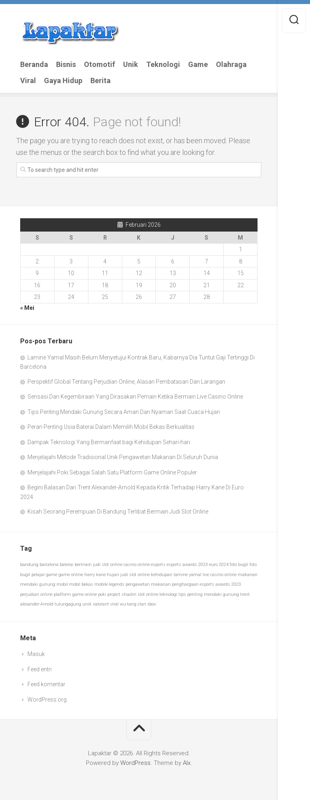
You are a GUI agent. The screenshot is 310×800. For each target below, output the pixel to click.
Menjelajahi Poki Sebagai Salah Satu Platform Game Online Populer (112, 472)
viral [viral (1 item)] (114, 604)
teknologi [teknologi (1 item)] (168, 594)
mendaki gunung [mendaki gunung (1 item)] (37, 584)
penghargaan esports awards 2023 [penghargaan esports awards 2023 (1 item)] (206, 584)
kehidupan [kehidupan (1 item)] (161, 574)
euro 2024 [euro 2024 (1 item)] (218, 564)
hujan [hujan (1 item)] (113, 574)
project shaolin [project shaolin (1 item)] (121, 594)
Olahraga (231, 65)
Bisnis (66, 65)
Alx (187, 763)
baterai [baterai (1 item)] (66, 564)
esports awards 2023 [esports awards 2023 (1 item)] (187, 564)
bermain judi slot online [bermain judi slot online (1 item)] (98, 564)
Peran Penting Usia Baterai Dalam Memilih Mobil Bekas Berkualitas (111, 427)
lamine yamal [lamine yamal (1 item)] (187, 574)
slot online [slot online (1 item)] (148, 594)
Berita (100, 81)
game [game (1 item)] (51, 574)
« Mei (27, 308)
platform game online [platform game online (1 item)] (75, 594)
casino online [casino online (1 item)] (137, 564)
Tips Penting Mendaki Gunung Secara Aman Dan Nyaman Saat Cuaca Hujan (123, 412)
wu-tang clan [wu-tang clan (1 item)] (133, 604)
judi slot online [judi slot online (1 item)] (135, 574)
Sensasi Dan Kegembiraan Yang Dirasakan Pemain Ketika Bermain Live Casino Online (135, 396)
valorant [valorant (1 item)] (101, 604)
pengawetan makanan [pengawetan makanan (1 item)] (148, 584)
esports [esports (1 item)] (158, 564)
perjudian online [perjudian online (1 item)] (36, 594)
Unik (130, 65)
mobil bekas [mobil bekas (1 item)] (81, 584)
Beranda (34, 65)
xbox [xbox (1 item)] (151, 604)
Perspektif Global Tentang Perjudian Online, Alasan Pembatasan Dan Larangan (126, 381)
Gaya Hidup (63, 81)
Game (198, 65)
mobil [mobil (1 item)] (62, 584)
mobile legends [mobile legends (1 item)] (109, 584)
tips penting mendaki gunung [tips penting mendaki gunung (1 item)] (208, 594)
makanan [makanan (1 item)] (248, 574)
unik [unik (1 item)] (87, 604)
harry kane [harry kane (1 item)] (95, 574)
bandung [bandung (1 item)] (29, 564)
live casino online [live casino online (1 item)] (220, 574)
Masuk (36, 654)
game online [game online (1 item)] (71, 574)
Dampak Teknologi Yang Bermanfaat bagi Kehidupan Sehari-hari (108, 442)
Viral (28, 81)
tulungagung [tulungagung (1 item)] (67, 604)
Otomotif (99, 65)
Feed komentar (46, 684)
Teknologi (163, 65)
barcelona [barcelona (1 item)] (49, 564)
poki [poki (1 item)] (102, 594)
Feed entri (39, 669)
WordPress (135, 763)
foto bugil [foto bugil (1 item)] (239, 564)
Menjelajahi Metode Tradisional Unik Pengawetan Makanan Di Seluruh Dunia (122, 457)
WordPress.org (47, 699)
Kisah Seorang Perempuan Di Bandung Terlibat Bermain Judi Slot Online (117, 511)
